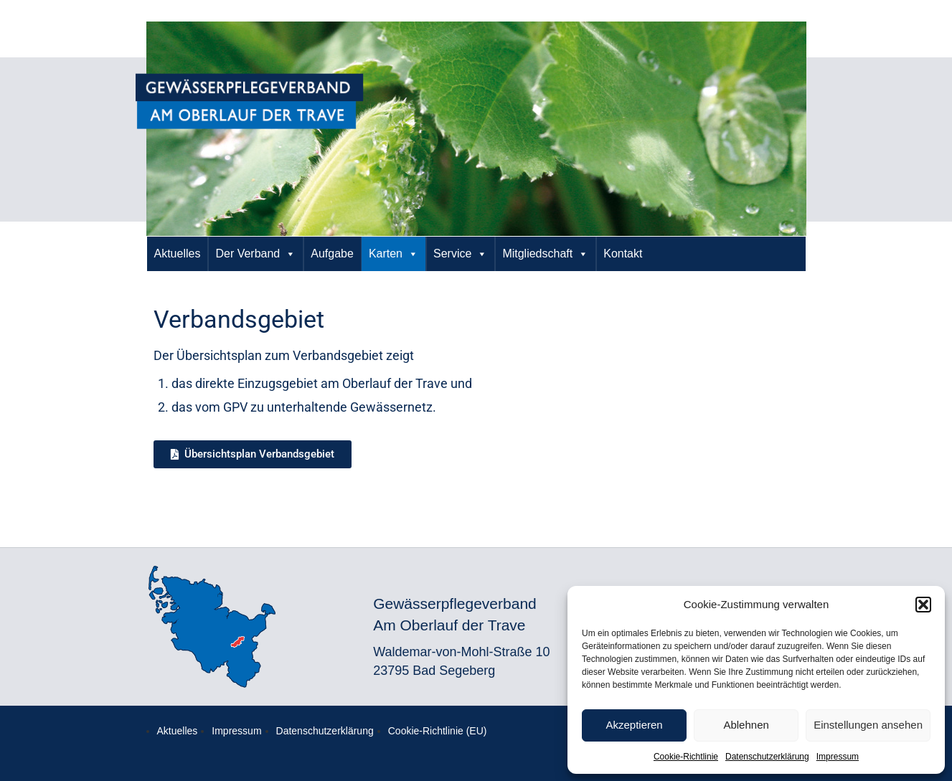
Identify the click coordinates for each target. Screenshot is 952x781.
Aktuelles (177, 253)
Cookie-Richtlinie (686, 757)
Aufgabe (332, 253)
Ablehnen (745, 725)
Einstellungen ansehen (868, 725)
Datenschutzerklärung (767, 757)
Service (460, 254)
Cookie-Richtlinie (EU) (437, 731)
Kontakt (622, 253)
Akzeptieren (633, 725)
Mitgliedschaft (545, 254)
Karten (393, 254)
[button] (923, 604)
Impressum (837, 757)
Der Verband (255, 254)
